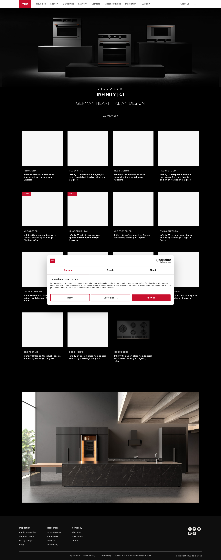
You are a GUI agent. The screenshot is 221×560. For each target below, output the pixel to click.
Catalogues (52, 536)
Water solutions (113, 4)
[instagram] (189, 533)
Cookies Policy (105, 555)
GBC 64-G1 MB (76, 352)
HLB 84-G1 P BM (77, 170)
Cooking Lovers (26, 536)
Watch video (110, 115)
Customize (111, 298)
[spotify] (193, 533)
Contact (76, 540)
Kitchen (54, 4)
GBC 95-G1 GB (121, 352)
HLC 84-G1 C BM (168, 170)
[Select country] (200, 4)
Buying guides (54, 532)
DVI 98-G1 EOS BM (33, 291)
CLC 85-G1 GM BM (123, 231)
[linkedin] (198, 528)
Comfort (95, 4)
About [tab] (153, 270)
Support (146, 4)
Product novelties (27, 532)
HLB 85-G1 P (30, 170)
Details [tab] (110, 270)
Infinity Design (26, 540)
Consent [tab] (68, 270)
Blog (21, 544)
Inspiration (130, 4)
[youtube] (193, 528)
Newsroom (77, 536)
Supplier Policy (120, 555)
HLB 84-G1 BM (121, 170)
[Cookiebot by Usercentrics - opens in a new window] (158, 261)
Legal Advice (74, 555)
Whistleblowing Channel (140, 555)
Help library (52, 544)
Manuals (51, 540)
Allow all (151, 298)
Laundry (82, 4)
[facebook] (189, 528)
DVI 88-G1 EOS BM (169, 231)
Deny (70, 298)
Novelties (41, 4)
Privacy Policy (89, 555)
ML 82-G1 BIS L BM (78, 231)
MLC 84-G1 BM (31, 231)
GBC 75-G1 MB (31, 352)
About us (184, 4)
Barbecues (68, 4)
